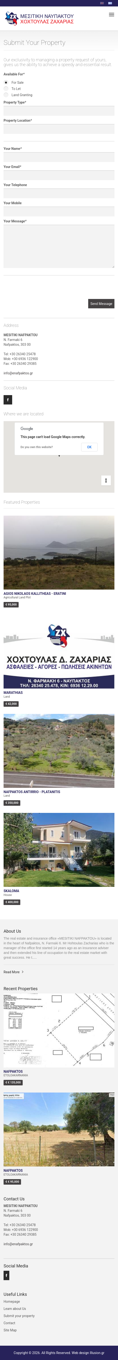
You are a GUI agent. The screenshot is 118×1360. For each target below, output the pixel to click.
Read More (12, 972)
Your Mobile (13, 203)
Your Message (15, 221)
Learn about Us (15, 1309)
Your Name (13, 149)
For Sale (14, 82)
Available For (14, 74)
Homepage (12, 1301)
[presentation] (40, 289)
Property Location (18, 120)
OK (89, 447)
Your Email (12, 167)
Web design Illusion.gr (88, 1353)
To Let (12, 89)
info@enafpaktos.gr (18, 373)
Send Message (101, 304)
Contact (9, 1323)
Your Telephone (15, 185)
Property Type (15, 102)
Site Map (10, 1330)
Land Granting (18, 95)
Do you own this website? (37, 447)
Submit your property (19, 1316)
